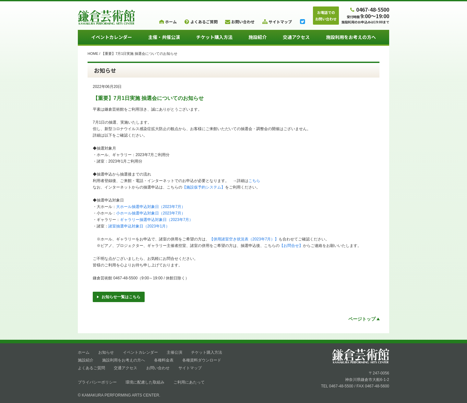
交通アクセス (296, 37)
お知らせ (106, 352)
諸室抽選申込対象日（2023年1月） (139, 226)
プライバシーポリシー (97, 382)
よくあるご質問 (91, 368)
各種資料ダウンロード (201, 360)
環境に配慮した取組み (145, 382)
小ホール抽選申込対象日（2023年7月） (150, 213)
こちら (254, 180)
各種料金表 (164, 360)
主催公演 (174, 352)
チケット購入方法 (214, 37)
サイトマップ (190, 368)
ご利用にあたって (189, 382)
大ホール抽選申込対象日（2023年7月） (150, 206)
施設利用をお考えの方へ (351, 37)
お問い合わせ (158, 368)
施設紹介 (257, 37)
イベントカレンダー (111, 37)
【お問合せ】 (291, 245)
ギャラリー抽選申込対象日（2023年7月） (156, 219)
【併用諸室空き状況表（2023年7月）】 (244, 239)
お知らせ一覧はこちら (118, 297)
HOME (93, 53)
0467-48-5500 (369, 9)
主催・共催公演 (164, 37)
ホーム (84, 352)
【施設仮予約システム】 (203, 187)
